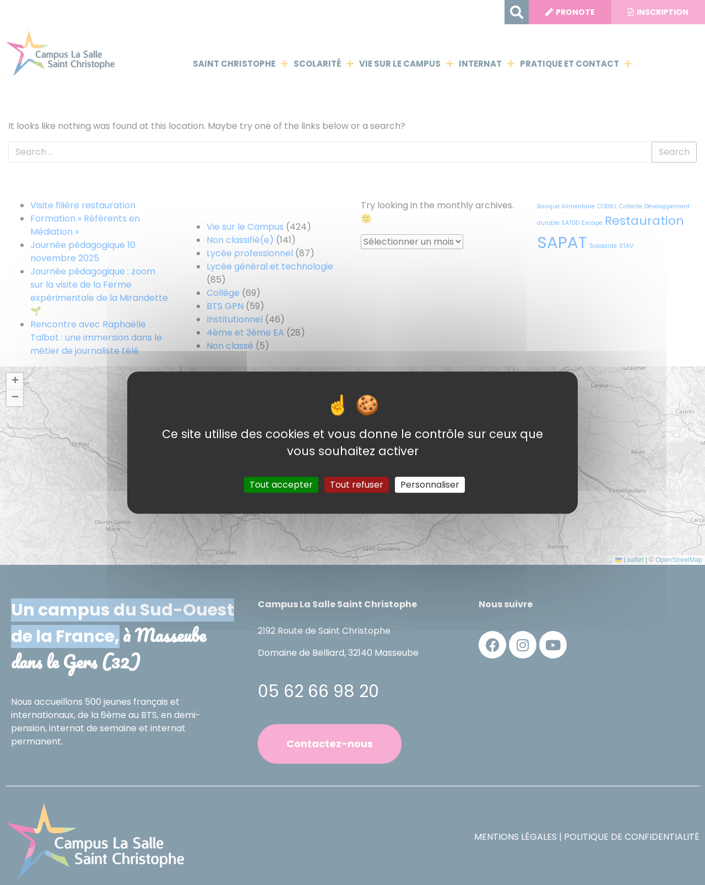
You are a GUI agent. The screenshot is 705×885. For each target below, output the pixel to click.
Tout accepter (281, 484)
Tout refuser (356, 484)
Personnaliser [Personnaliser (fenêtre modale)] (429, 484)
